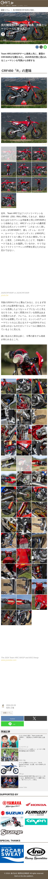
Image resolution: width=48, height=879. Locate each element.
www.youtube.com (8, 660)
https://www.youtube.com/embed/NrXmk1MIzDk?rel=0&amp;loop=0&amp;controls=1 (24, 642)
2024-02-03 (10, 33)
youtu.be (4, 295)
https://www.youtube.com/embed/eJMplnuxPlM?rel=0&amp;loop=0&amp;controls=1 (24, 273)
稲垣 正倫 (9, 35)
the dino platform (27, 876)
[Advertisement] (11, 674)
